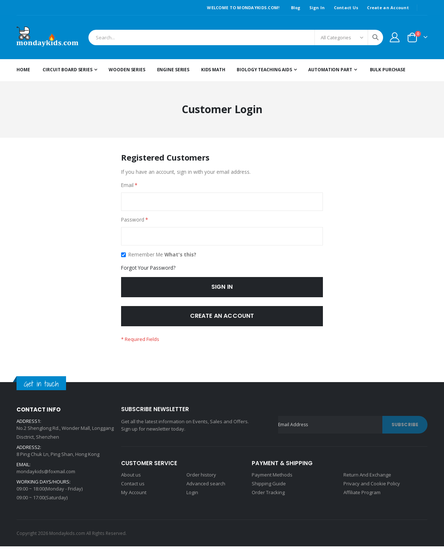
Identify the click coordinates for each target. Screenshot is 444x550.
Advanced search (205, 487)
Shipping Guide (269, 487)
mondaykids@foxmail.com (46, 475)
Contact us (133, 487)
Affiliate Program (362, 496)
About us (131, 478)
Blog (296, 7)
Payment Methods (272, 478)
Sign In (317, 7)
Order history (201, 478)
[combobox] (235, 37)
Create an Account (388, 7)
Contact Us (346, 7)
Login (192, 496)
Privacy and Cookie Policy (371, 487)
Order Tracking (268, 496)
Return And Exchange (367, 478)
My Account (133, 496)
